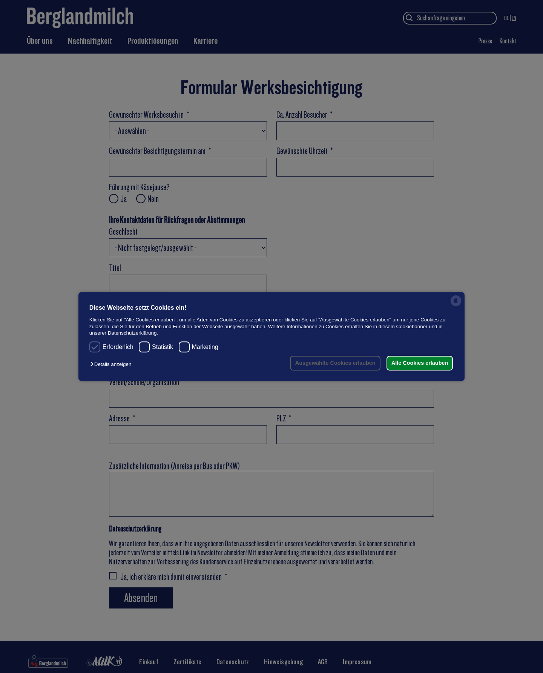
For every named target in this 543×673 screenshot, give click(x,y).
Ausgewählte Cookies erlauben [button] (335, 363)
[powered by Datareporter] (456, 306)
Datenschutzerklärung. (133, 333)
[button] (112, 365)
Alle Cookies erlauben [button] (419, 363)
